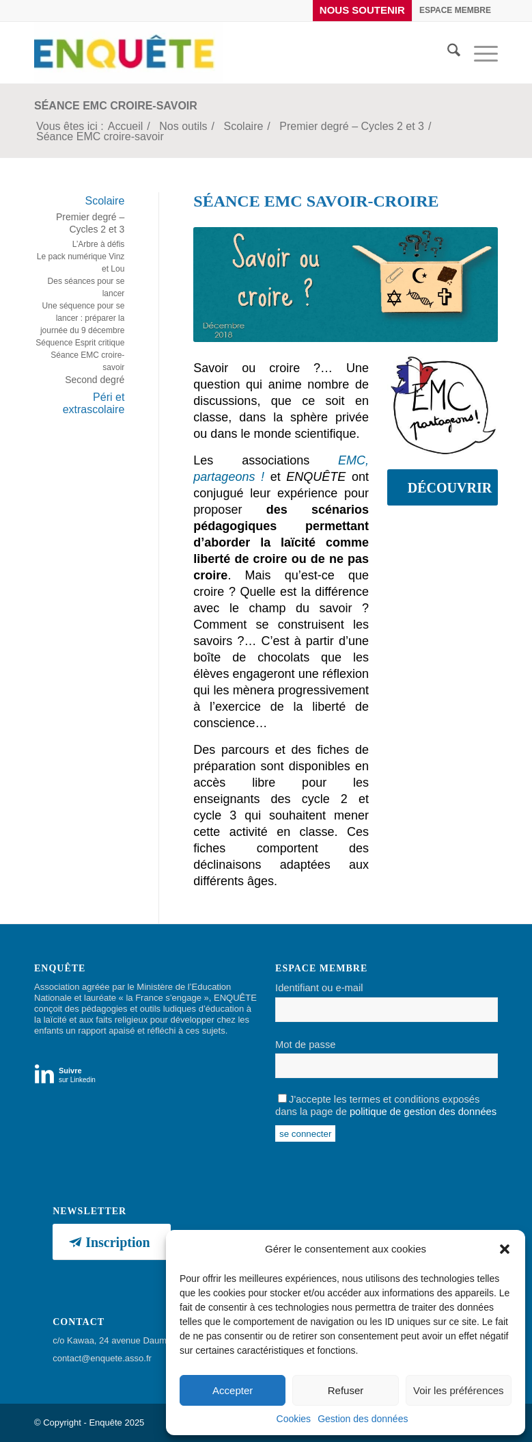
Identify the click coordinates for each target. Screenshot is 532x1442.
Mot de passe (305, 1044)
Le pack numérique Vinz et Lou (81, 263)
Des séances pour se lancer (86, 287)
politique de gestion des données (423, 1111)
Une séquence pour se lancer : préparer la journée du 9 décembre (82, 318)
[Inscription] (111, 1242)
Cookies (294, 1418)
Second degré (94, 379)
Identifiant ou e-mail (319, 987)
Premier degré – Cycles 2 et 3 (90, 223)
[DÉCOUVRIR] (442, 487)
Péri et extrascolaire (94, 403)
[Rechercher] (447, 52)
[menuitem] (362, 10)
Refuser (346, 1390)
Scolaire (105, 201)
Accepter (232, 1390)
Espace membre (455, 10)
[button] (505, 1249)
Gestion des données (363, 1418)
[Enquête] (128, 52)
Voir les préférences (458, 1390)
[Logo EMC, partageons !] (442, 404)
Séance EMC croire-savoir (115, 106)
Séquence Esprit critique (80, 343)
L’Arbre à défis (98, 244)
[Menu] (479, 52)
